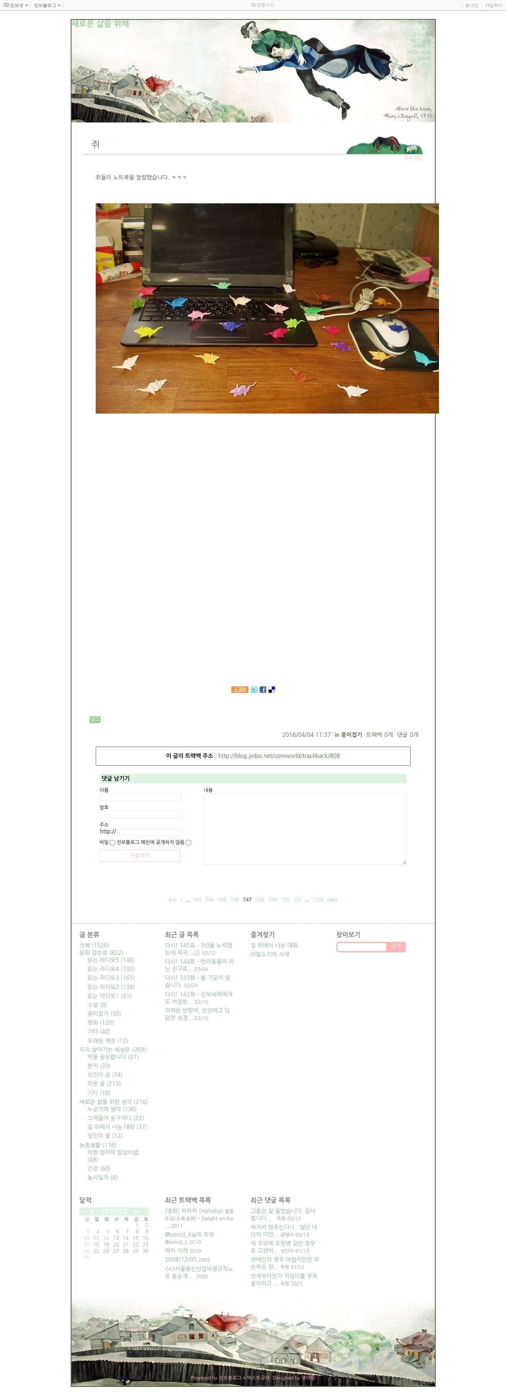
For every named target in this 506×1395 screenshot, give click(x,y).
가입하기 (494, 5)
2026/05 (114, 1212)
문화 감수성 (102, 953)
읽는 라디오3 (111, 978)
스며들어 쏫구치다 (116, 1118)
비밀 (104, 842)
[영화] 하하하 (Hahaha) (194, 1211)
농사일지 (103, 1177)
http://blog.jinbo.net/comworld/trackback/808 (279, 756)
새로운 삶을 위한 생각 (114, 1102)
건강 (99, 1168)
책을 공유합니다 (113, 1057)
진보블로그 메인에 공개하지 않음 (151, 842)
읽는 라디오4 (111, 969)
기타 (99, 1031)
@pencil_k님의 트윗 (189, 1234)
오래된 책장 (108, 1041)
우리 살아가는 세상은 (113, 1050)
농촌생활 (98, 1145)
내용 (208, 790)
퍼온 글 (104, 1084)
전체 (94, 945)
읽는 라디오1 (110, 996)
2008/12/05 (181, 1259)
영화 (101, 1023)
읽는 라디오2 (111, 987)
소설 (97, 1005)
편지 (99, 1066)
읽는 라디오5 (111, 960)
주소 (104, 825)
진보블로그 (229, 1378)
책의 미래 (176, 1251)
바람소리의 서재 (270, 954)
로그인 (472, 5)
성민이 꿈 (105, 1136)
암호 (104, 807)
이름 (104, 790)
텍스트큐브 (258, 1378)
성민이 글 (105, 1075)
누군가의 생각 (112, 1109)
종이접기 (352, 735)
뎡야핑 (308, 1378)
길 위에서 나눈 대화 (117, 1127)
